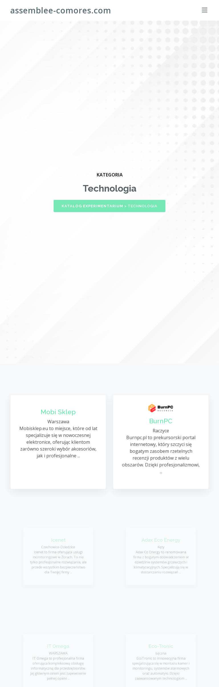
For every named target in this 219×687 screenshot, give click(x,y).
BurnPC (161, 421)
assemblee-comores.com (60, 10)
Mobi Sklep (58, 413)
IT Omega (58, 648)
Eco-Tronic (161, 648)
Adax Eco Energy (161, 541)
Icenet (58, 541)
